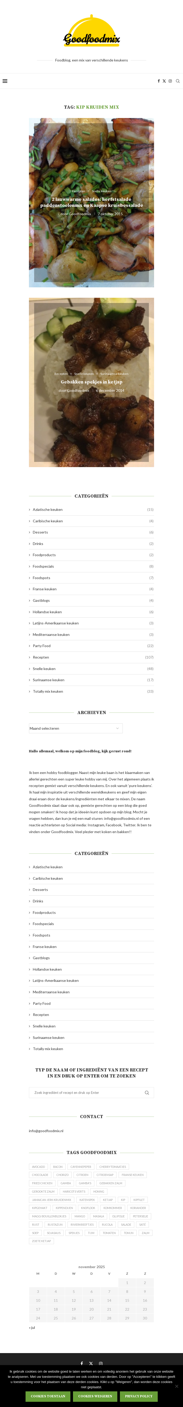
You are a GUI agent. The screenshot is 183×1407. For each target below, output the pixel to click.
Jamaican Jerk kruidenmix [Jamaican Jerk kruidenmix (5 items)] (52, 1202)
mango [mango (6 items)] (109, 1220)
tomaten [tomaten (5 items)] (54, 1247)
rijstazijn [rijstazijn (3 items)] (102, 1229)
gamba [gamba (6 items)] (98, 1185)
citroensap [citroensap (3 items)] (111, 1176)
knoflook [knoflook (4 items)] (91, 1211)
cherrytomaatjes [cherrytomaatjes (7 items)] (117, 1167)
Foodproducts (93, 554)
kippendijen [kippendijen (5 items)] (65, 1211)
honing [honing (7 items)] (135, 1193)
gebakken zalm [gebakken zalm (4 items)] (44, 1193)
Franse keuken (93, 589)
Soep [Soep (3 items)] (91, 1238)
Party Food (93, 645)
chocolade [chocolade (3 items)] (41, 1176)
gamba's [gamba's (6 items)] (118, 1185)
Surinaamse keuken (93, 680)
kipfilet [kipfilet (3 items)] (142, 1202)
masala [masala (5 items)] (129, 1220)
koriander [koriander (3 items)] (40, 1220)
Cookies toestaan (48, 1396)
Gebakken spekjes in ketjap (92, 382)
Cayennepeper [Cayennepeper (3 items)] (85, 1167)
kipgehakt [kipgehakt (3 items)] (40, 1211)
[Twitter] (164, 81)
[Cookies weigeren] (176, 1386)
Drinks (93, 543)
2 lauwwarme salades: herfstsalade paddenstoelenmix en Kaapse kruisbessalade (91, 202)
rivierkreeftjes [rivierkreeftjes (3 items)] (130, 1229)
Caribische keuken (93, 521)
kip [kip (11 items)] (125, 1202)
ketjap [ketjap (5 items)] (109, 1202)
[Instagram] (170, 81)
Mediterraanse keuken (93, 634)
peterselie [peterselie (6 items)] (62, 1229)
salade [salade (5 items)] (58, 1238)
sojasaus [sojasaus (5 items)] (110, 1238)
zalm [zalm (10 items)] (93, 1247)
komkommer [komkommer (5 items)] (117, 1211)
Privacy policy (138, 1396)
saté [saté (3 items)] (75, 1238)
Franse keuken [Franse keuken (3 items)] (43, 1185)
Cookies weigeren (95, 1396)
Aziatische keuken (93, 509)
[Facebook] (159, 81)
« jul (32, 1333)
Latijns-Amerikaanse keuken (93, 623)
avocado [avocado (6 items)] (39, 1167)
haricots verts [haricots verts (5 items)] (109, 1193)
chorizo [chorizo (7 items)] (65, 1176)
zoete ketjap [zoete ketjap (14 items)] (115, 1247)
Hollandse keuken (93, 612)
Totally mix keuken (93, 691)
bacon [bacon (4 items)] (60, 1167)
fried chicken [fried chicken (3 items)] (73, 1185)
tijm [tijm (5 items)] (35, 1247)
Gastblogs (93, 600)
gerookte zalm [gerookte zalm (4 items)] (77, 1193)
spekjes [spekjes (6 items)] (131, 1238)
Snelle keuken (93, 668)
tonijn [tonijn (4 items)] (75, 1247)
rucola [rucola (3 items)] (38, 1238)
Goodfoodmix (80, 214)
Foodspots (93, 577)
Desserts (93, 532)
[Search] (177, 81)
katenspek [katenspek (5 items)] (88, 1202)
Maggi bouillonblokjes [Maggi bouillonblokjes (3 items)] (76, 1220)
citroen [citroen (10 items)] (87, 1176)
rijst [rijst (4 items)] (83, 1229)
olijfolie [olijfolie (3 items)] (39, 1229)
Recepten (93, 657)
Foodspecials (93, 566)
